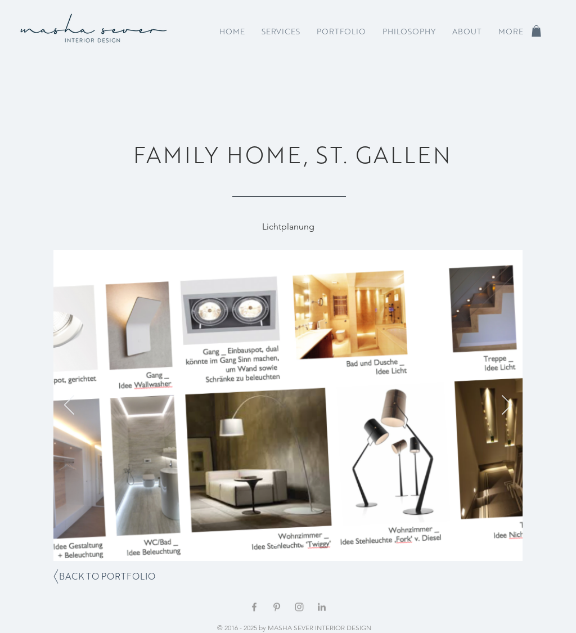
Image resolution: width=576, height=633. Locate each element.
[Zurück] (69, 405)
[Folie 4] (302, 543)
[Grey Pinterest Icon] (276, 607)
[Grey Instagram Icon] (299, 607)
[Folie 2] (289, 543)
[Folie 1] (275, 543)
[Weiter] (507, 405)
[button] (536, 31)
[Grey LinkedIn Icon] (321, 607)
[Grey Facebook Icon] (254, 607)
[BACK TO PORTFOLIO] (107, 576)
